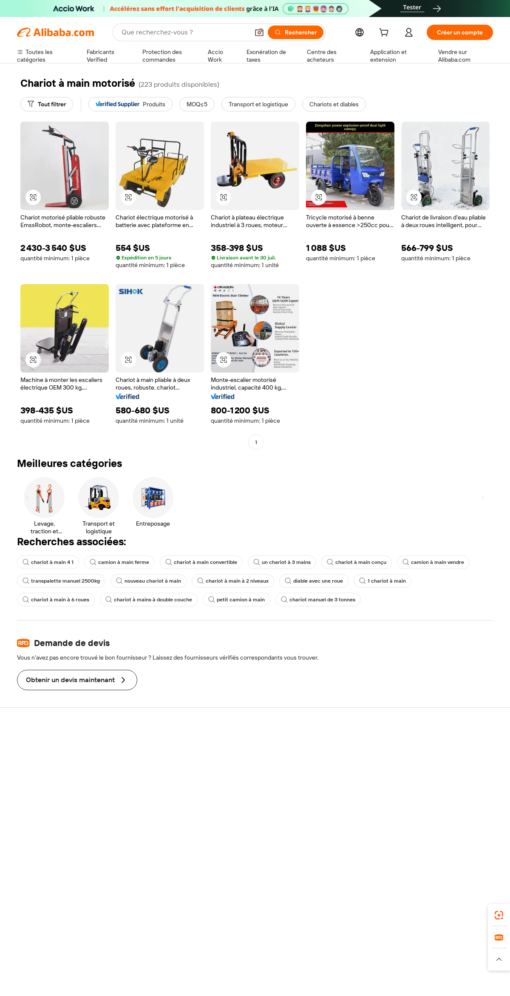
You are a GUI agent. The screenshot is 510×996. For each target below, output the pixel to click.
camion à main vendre (433, 562)
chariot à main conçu (356, 562)
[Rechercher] (295, 32)
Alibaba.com (350, 905)
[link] (499, 915)
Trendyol (357, 942)
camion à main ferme (119, 562)
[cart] (385, 33)
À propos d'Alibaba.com (439, 755)
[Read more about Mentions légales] (109, 959)
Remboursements (41, 794)
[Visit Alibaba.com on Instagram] (450, 838)
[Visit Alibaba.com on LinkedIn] (424, 838)
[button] (259, 32)
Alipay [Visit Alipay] (242, 942)
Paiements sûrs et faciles (148, 746)
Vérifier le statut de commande (58, 778)
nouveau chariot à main (148, 581)
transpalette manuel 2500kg (61, 581)
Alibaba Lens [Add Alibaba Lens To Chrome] (56, 905)
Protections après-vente (147, 794)
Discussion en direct (44, 762)
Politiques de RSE (431, 771)
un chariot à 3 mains (282, 562)
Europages (390, 942)
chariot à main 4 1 (48, 562)
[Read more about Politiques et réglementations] (49, 959)
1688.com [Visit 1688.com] (156, 942)
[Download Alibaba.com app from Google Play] (464, 904)
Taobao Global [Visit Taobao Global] (301, 942)
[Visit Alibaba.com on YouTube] (463, 838)
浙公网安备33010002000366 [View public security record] (376, 980)
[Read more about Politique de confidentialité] (346, 959)
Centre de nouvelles (435, 788)
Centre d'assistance (43, 746)
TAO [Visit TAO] (332, 942)
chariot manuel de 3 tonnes (318, 599)
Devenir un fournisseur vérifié (349, 778)
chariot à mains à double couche (148, 599)
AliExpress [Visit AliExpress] (122, 942)
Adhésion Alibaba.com (241, 771)
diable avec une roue (314, 581)
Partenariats (326, 794)
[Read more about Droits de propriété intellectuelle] (270, 959)
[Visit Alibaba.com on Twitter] (437, 838)
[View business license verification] (328, 980)
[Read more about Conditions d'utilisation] (411, 959)
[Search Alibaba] (184, 32)
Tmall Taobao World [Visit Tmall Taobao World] (201, 942)
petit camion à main (236, 599)
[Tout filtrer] (46, 104)
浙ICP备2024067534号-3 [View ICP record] (460, 980)
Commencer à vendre (339, 746)
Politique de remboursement (152, 762)
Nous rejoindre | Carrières (442, 804)
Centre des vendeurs (338, 762)
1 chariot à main (382, 581)
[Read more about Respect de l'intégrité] (469, 959)
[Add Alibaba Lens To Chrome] (137, 904)
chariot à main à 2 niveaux (233, 581)
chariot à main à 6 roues (56, 599)
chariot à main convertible (201, 562)
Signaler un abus (38, 811)
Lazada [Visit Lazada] (267, 942)
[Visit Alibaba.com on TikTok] (475, 838)
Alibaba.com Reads (237, 811)
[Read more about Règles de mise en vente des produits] (180, 959)
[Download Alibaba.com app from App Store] (401, 904)
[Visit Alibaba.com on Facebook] (412, 838)
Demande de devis (237, 755)
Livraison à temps (138, 778)
